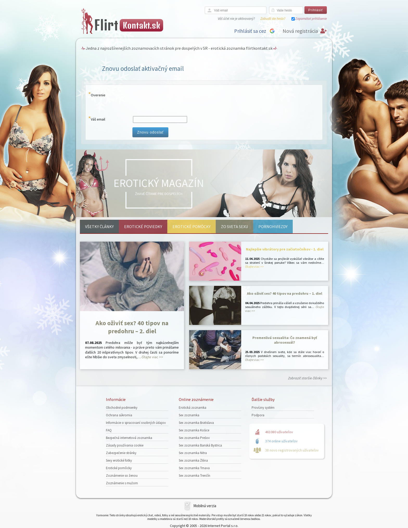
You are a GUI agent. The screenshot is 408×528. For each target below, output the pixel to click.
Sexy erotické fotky (119, 460)
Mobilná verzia (204, 505)
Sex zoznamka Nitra (193, 453)
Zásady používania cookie (124, 445)
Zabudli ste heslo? (272, 18)
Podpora (258, 415)
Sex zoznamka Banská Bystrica (200, 445)
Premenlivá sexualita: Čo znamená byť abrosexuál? (284, 340)
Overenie (98, 95)
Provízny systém (263, 407)
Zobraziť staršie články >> (307, 378)
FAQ (109, 430)
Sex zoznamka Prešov (194, 438)
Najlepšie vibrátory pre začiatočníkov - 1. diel (284, 249)
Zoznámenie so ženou (122, 475)
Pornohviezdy (273, 226)
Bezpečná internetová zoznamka (129, 438)
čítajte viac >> (152, 357)
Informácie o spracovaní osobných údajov (136, 422)
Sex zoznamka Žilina (193, 460)
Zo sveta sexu (234, 226)
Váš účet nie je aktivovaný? (236, 18)
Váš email (98, 119)
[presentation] (172, 101)
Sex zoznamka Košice (194, 430)
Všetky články (99, 226)
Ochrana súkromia (119, 415)
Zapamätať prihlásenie (311, 18)
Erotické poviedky (143, 226)
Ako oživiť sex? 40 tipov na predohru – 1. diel (284, 293)
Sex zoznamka (189, 415)
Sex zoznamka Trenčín (194, 475)
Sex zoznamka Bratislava (196, 422)
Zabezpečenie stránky (121, 453)
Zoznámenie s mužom (122, 483)
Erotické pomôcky (192, 226)
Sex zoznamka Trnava (194, 468)
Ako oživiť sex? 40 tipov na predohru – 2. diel (131, 327)
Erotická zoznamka (192, 407)
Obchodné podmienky (121, 407)
